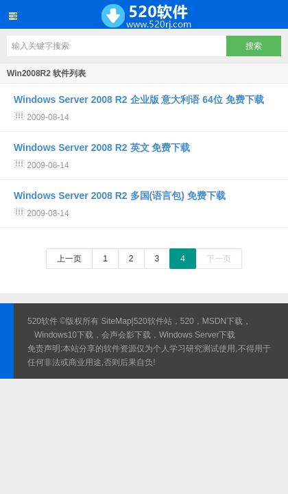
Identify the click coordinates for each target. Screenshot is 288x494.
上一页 (69, 258)
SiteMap (116, 321)
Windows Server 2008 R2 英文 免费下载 (102, 147)
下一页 (218, 258)
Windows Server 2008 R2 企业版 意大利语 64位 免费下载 (139, 99)
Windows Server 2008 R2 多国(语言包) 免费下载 (120, 195)
